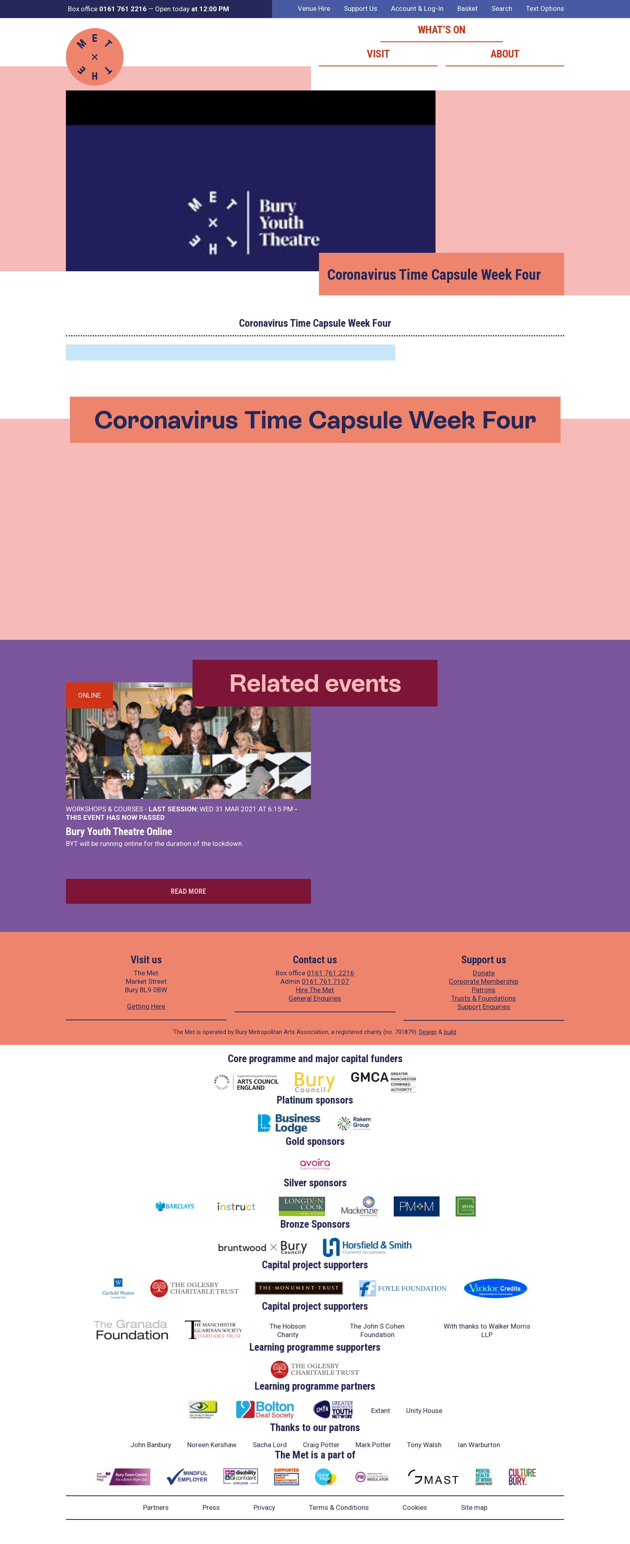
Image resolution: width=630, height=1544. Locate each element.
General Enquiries (314, 998)
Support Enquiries (483, 1007)
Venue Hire (314, 8)
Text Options (545, 8)
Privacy (264, 1507)
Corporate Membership (483, 981)
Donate (484, 973)
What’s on (442, 30)
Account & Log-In (417, 8)
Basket (467, 8)
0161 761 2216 (330, 973)
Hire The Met (315, 990)
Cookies (415, 1507)
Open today (192, 9)
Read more (188, 891)
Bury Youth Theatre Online (119, 831)
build (450, 1032)
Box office (107, 9)
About (505, 54)
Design (428, 1032)
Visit (378, 54)
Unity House (424, 1411)
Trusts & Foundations (483, 998)
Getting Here (146, 1006)
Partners (156, 1507)
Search (501, 8)
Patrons (483, 990)
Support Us (360, 8)
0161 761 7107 (325, 981)
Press (211, 1507)
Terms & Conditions (339, 1507)
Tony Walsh (424, 1445)
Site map (474, 1507)
